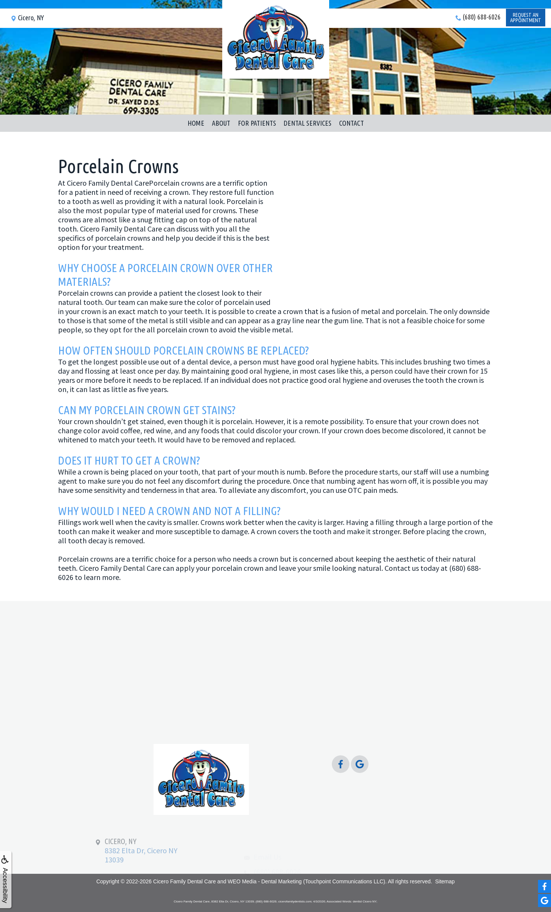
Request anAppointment (524, 25)
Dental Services (307, 123)
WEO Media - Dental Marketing (265, 881)
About (221, 123)
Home (195, 123)
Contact (351, 123)
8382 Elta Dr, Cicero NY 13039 (141, 864)
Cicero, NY (27, 24)
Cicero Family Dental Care (184, 881)
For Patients (257, 123)
